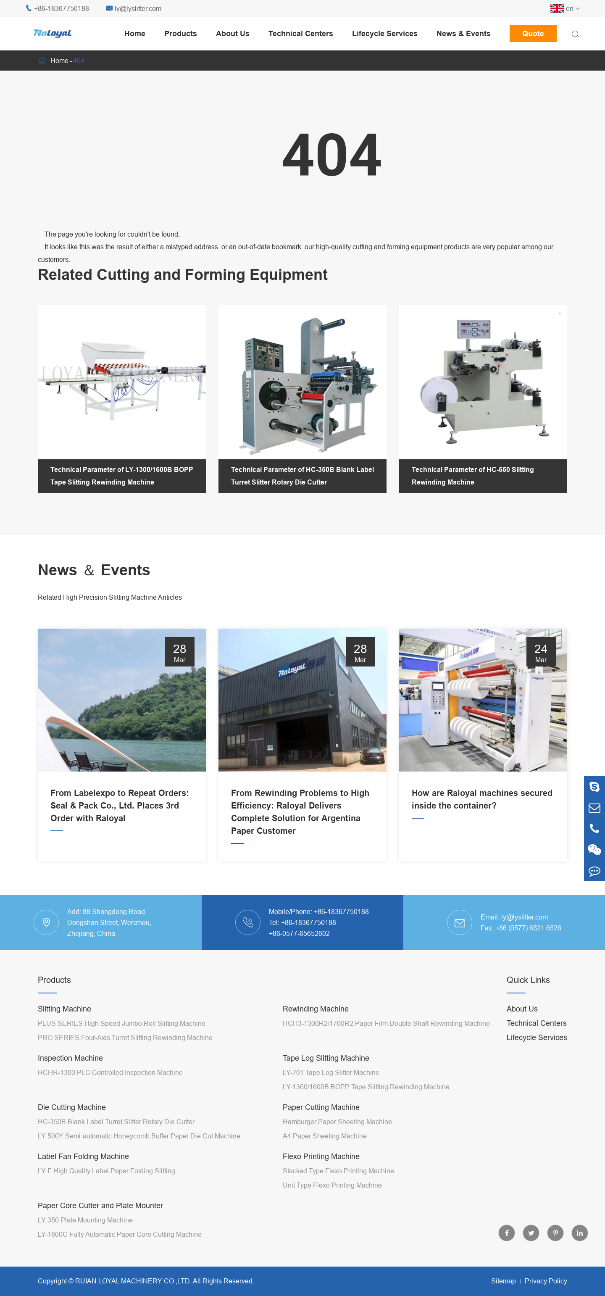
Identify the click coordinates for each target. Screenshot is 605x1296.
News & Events (464, 33)
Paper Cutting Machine (321, 1107)
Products (180, 33)
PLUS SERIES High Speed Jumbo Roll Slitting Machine (121, 1023)
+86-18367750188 (57, 9)
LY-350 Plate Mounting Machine (85, 1220)
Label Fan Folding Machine (83, 1156)
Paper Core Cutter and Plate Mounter (100, 1205)
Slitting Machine (64, 1008)
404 (78, 60)
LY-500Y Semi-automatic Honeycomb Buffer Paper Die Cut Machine (139, 1136)
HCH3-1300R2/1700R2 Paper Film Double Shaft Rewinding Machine (386, 1023)
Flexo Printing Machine (321, 1156)
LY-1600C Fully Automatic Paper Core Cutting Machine (120, 1234)
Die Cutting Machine (72, 1107)
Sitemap (503, 1281)
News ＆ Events (94, 570)
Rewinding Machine (316, 1008)
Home (134, 33)
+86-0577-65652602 (299, 933)
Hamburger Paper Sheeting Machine (337, 1121)
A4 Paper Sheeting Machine (325, 1136)
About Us (233, 33)
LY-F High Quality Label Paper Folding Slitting (106, 1171)
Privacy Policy (546, 1281)
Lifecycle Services (385, 33)
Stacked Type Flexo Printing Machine (338, 1171)
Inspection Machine (70, 1058)
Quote (533, 33)
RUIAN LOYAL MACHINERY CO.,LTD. (133, 1281)
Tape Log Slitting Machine (326, 1058)
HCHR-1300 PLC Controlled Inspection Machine (110, 1072)
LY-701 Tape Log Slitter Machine (331, 1072)
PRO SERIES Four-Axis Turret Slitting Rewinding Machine (125, 1037)
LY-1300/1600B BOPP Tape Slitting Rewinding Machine (366, 1087)
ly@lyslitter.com (133, 9)
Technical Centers (300, 33)
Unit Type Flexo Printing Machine (332, 1185)
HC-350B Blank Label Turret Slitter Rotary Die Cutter (116, 1121)
